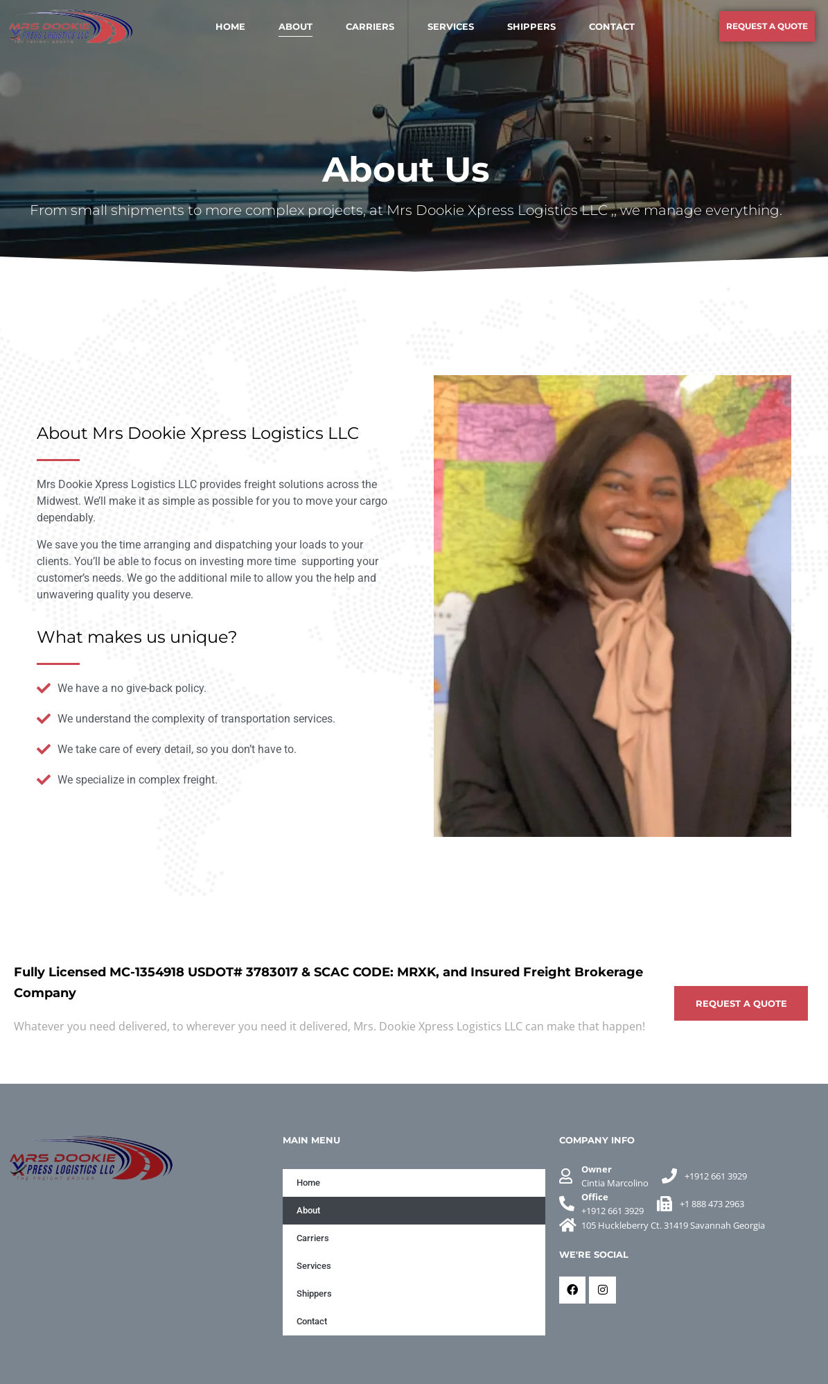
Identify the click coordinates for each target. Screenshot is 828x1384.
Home (230, 26)
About (295, 26)
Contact (612, 26)
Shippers (531, 26)
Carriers (370, 26)
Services (451, 26)
